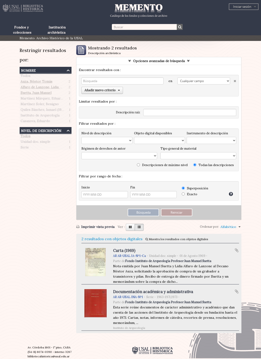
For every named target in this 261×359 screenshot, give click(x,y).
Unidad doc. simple (35, 142)
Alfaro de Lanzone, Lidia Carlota (46, 88)
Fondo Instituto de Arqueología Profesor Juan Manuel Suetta (168, 261)
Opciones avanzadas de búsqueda (159, 61)
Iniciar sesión (242, 6)
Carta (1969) (124, 250)
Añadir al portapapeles (236, 250)
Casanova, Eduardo (35, 122)
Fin (132, 187)
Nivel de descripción (41, 130)
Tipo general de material (178, 149)
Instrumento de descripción (207, 133)
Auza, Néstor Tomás (36, 82)
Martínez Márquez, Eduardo (43, 99)
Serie (25, 148)
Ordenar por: (209, 227)
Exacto (189, 194)
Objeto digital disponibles (153, 133)
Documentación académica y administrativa (153, 291)
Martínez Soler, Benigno (40, 105)
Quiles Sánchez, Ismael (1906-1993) (48, 110)
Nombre (28, 70)
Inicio (85, 187)
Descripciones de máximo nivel (162, 165)
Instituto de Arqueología (40, 116)
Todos (25, 77)
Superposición (195, 188)
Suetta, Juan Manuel (36, 94)
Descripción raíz (128, 112)
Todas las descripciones (213, 165)
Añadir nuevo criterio (102, 90)
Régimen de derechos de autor (103, 149)
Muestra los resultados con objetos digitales (176, 239)
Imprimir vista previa (95, 227)
